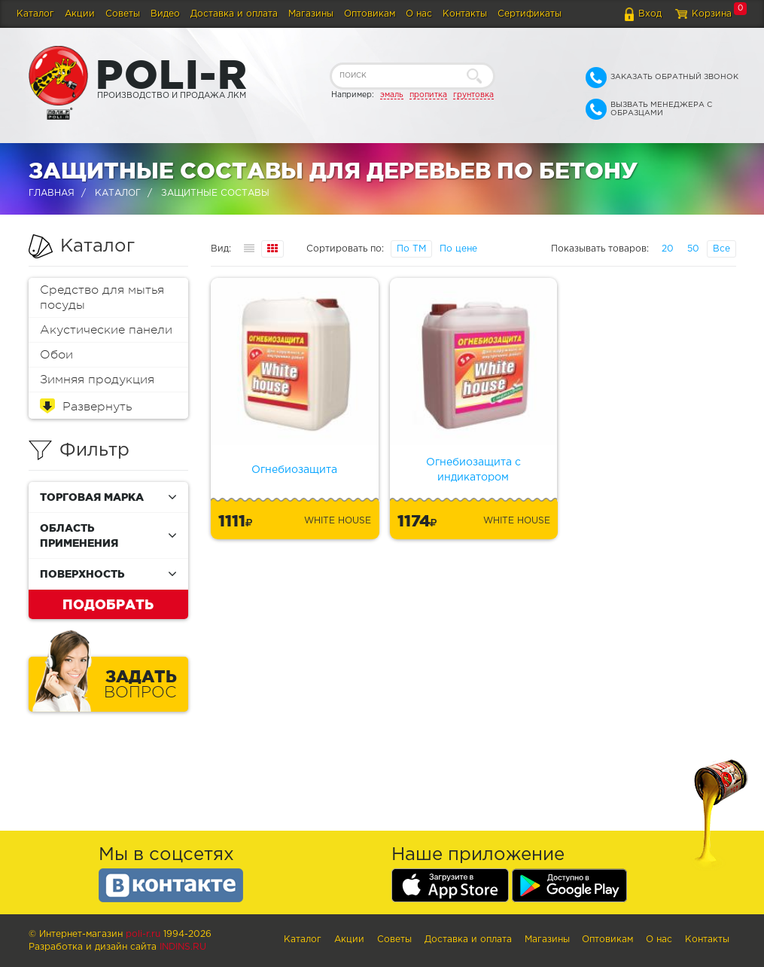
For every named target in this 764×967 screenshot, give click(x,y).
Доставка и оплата (234, 14)
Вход (650, 14)
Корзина (712, 14)
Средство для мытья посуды (102, 297)
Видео (165, 14)
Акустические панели (106, 330)
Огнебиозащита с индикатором (473, 470)
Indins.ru (183, 947)
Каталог (35, 14)
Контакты (465, 14)
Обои (56, 354)
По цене (458, 249)
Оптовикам (369, 14)
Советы (122, 14)
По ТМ (411, 249)
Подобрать (108, 604)
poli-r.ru (143, 934)
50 (693, 249)
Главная (52, 193)
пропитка (428, 95)
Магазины (310, 14)
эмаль (391, 95)
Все (721, 249)
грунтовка (473, 95)
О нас (419, 14)
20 (668, 249)
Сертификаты (530, 14)
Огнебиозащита (294, 469)
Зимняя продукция (97, 379)
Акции (80, 14)
